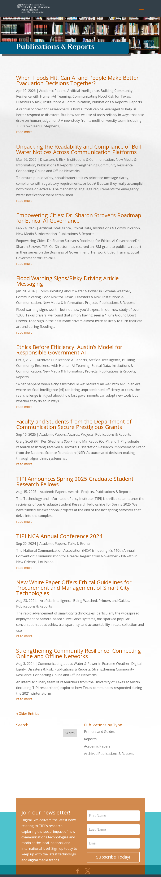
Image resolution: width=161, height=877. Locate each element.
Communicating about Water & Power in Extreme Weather (84, 291)
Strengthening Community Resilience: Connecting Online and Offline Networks (78, 653)
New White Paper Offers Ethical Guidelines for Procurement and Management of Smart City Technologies (73, 587)
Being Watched (85, 600)
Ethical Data (82, 228)
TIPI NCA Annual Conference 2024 (59, 536)
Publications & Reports (110, 102)
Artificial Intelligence (83, 90)
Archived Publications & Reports (62, 360)
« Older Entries (27, 713)
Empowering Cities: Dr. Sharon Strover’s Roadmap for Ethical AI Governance (78, 217)
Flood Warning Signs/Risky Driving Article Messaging (67, 280)
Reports (135, 102)
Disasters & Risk (29, 102)
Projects (91, 302)
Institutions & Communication (66, 102)
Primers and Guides (114, 600)
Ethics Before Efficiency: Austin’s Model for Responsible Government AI (69, 349)
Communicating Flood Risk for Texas (101, 96)
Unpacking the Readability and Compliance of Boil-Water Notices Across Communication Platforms (79, 149)
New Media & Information (36, 233)
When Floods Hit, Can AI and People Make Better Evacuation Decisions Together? (77, 80)
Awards (73, 434)
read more (24, 131)
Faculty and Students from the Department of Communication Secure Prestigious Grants (74, 424)
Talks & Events (79, 543)
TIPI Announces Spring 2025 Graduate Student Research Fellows (75, 481)
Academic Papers (52, 90)
